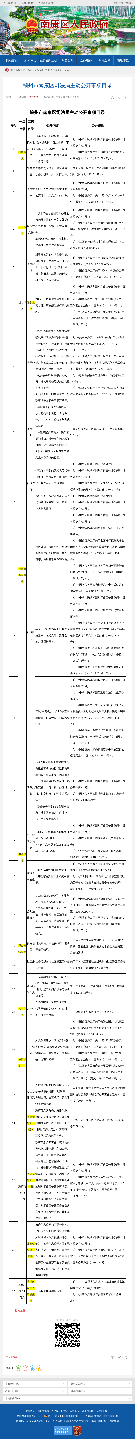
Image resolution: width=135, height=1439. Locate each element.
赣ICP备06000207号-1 (28, 1416)
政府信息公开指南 (31, 1123)
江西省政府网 (28, 2)
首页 (30, 70)
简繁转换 (118, 2)
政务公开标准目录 (54, 70)
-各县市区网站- (77, 1391)
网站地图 (114, 1421)
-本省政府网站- (12, 1383)
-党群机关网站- (77, 1383)
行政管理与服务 (22, 575)
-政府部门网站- (12, 1391)
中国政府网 (10, 2)
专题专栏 (39, 70)
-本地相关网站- (12, 1398)
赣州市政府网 (48, 2)
